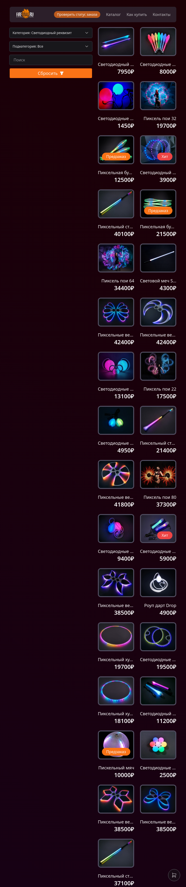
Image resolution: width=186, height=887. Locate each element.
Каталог (113, 14)
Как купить (137, 14)
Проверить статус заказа (77, 14)
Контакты (161, 14)
